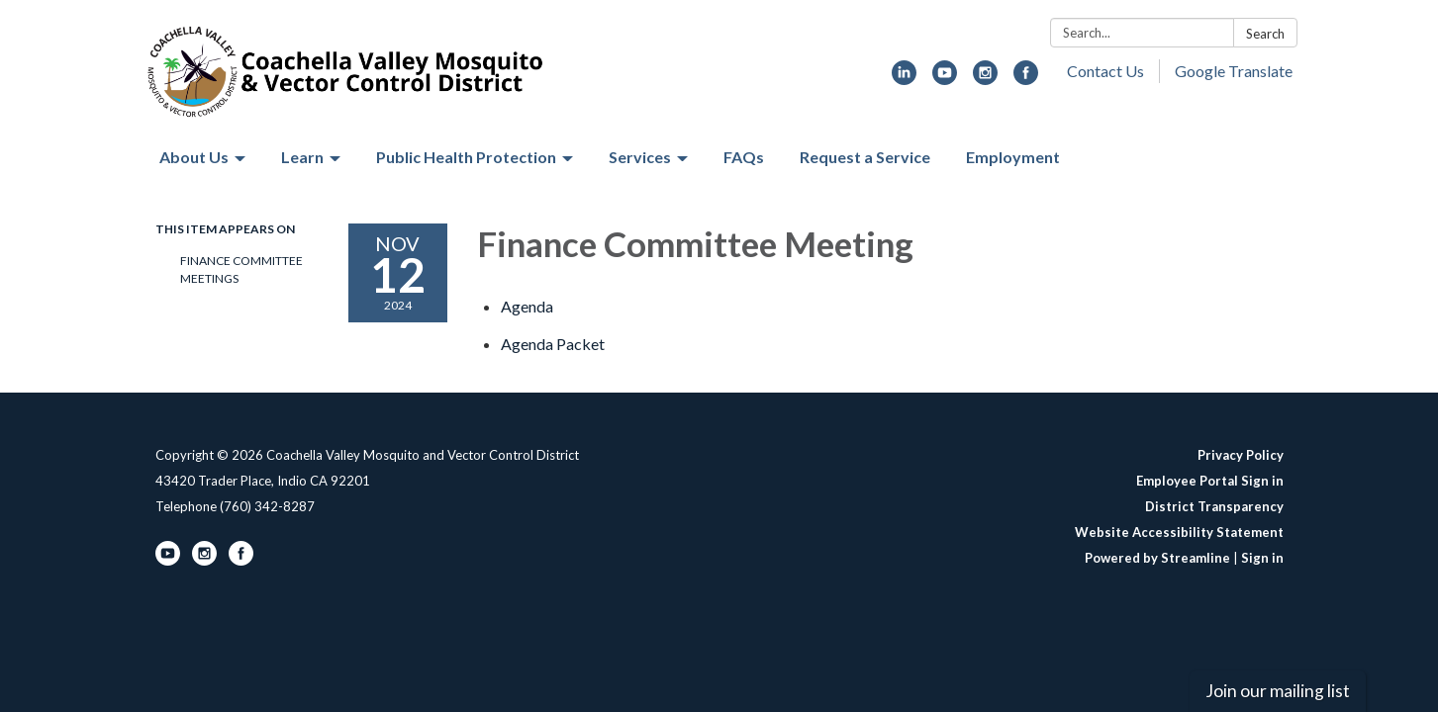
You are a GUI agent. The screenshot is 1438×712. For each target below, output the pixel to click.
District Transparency (1214, 506)
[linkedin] (904, 78)
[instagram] (985, 78)
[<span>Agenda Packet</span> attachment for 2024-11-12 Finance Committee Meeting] (553, 343)
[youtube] (944, 78)
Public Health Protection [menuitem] (466, 156)
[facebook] (1025, 78)
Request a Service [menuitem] (865, 156)
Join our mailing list (1277, 690)
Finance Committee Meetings (241, 269)
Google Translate (1234, 70)
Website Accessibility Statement (1179, 532)
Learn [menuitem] (302, 156)
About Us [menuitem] (194, 156)
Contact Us (1105, 70)
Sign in (1262, 558)
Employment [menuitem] (1013, 156)
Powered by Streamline (1157, 558)
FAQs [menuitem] (743, 156)
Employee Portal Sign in (1210, 481)
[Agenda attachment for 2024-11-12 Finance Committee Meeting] (527, 306)
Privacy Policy (1241, 455)
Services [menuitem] (640, 156)
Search (1265, 34)
